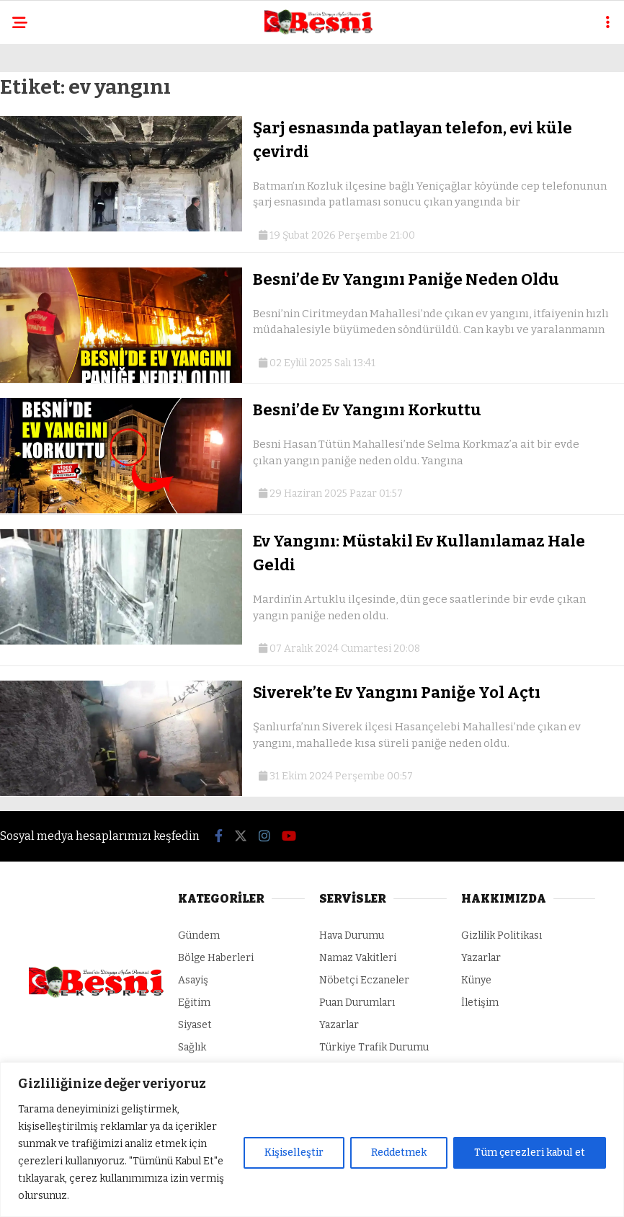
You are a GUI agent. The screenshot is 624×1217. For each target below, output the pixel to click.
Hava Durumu (351, 935)
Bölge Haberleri (216, 958)
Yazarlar (339, 1025)
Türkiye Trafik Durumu (374, 1047)
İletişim (480, 1002)
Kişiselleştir (294, 1152)
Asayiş (193, 980)
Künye (476, 980)
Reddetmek (399, 1152)
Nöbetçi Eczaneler (364, 980)
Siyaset (195, 1025)
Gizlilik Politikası (501, 935)
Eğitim (194, 1002)
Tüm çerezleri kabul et (529, 1152)
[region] (312, 1139)
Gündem (199, 935)
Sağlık (192, 1047)
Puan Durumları (357, 1002)
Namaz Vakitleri (357, 958)
